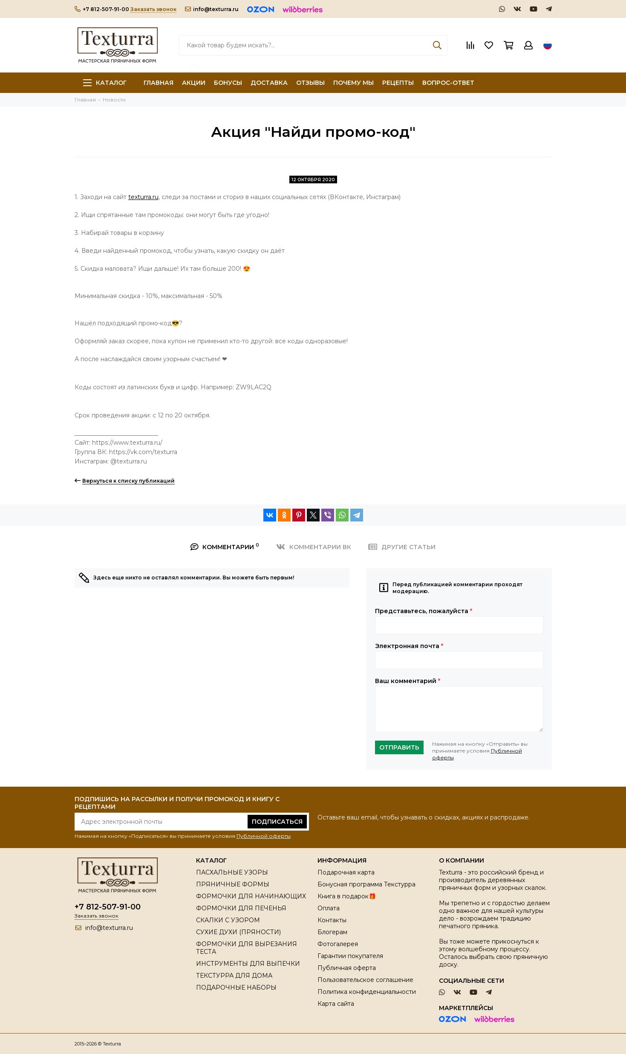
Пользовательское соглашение (365, 980)
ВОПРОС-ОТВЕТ (448, 83)
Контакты (331, 920)
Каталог (105, 83)
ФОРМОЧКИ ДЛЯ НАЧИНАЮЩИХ (251, 896)
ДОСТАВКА (269, 83)
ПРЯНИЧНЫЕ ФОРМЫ (232, 884)
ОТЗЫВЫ (310, 83)
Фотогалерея (337, 944)
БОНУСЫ (228, 83)
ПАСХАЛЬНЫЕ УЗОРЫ (232, 872)
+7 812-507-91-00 (102, 9)
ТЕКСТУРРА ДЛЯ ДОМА (234, 975)
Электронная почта (409, 646)
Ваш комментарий (407, 681)
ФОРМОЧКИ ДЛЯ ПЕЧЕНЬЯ (241, 908)
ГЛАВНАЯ (158, 83)
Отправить (399, 747)
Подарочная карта (346, 872)
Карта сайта (335, 1004)
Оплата (328, 908)
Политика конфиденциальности (366, 992)
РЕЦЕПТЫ (398, 83)
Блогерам (332, 932)
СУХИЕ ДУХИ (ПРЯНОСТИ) (238, 932)
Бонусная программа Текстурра (366, 884)
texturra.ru (143, 197)
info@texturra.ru (212, 9)
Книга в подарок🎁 (346, 896)
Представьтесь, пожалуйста (423, 611)
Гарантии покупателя (350, 956)
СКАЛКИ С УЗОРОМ (228, 920)
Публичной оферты (264, 836)
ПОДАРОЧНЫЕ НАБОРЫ (236, 987)
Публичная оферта (346, 968)
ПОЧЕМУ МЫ (353, 83)
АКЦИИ (193, 83)
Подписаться (277, 821)
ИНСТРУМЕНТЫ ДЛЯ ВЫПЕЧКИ (248, 963)
